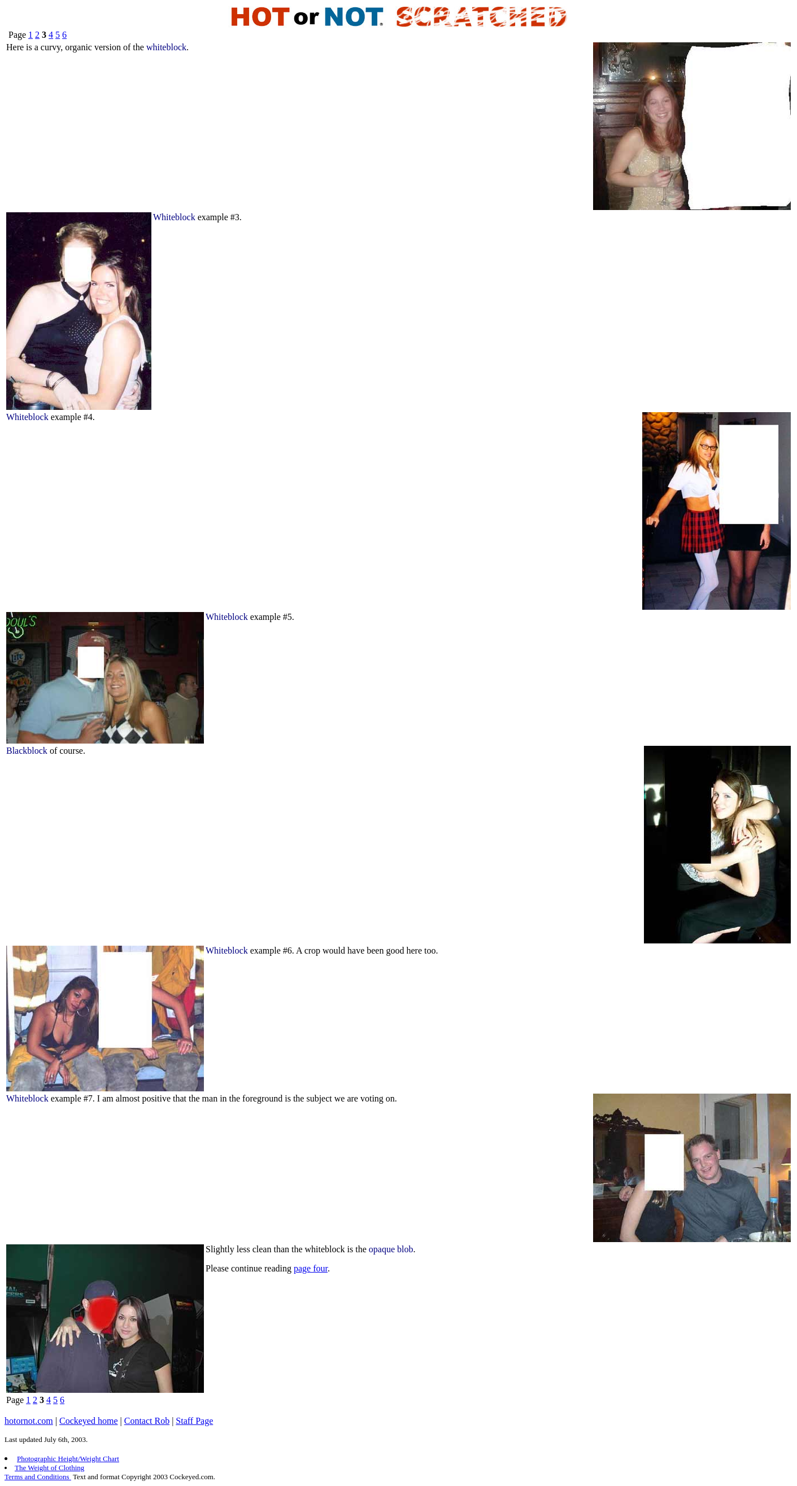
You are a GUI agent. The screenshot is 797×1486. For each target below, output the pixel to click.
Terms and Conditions (38, 1476)
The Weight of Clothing (49, 1467)
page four (311, 1268)
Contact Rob (146, 1421)
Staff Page (194, 1421)
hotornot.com (29, 1421)
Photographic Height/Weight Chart (68, 1458)
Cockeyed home (88, 1421)
